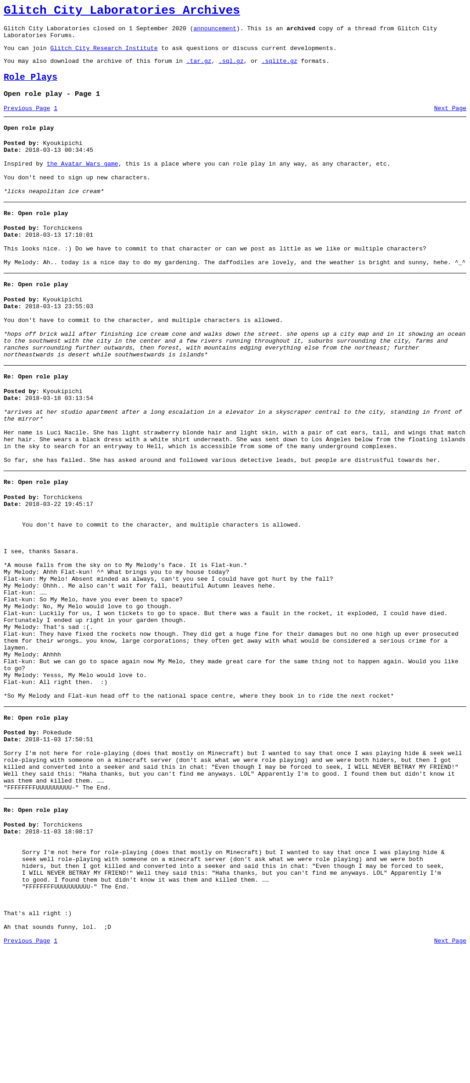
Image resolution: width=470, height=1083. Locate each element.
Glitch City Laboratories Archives (122, 12)
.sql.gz (231, 69)
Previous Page (27, 121)
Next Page (450, 121)
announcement (214, 32)
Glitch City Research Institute (103, 54)
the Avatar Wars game (82, 182)
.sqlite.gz (279, 69)
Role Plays (30, 87)
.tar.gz (199, 69)
